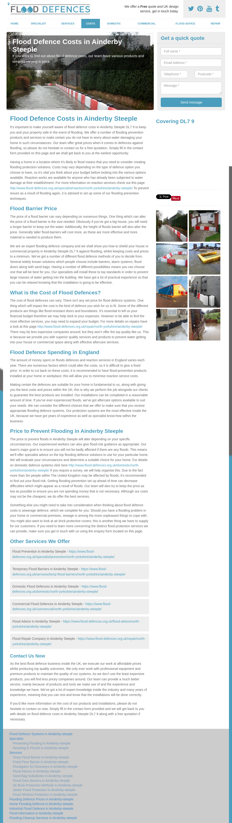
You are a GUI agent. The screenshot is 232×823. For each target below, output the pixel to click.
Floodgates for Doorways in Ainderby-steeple (45, 766)
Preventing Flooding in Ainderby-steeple (42, 743)
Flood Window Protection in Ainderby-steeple (45, 794)
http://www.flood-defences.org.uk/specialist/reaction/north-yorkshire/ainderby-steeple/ (71, 188)
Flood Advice (185, 23)
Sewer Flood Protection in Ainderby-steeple (44, 790)
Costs (90, 23)
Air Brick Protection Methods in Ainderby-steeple (48, 785)
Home (15, 23)
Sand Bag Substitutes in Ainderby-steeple (43, 776)
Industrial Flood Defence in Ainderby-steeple (41, 808)
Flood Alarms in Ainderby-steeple (37, 771)
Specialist (38, 23)
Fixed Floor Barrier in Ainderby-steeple (40, 762)
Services (67, 23)
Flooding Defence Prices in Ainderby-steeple (41, 799)
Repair (215, 23)
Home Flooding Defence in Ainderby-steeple (41, 804)
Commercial (147, 23)
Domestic (114, 23)
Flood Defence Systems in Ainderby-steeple (41, 734)
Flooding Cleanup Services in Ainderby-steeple (43, 818)
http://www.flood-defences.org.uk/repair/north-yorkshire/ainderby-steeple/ (90, 326)
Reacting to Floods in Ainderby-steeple (41, 748)
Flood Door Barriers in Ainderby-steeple (41, 780)
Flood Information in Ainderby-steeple (36, 813)
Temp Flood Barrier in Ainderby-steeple (41, 757)
